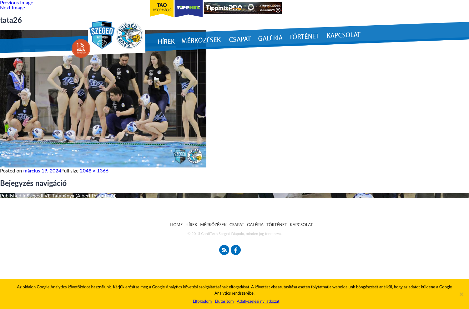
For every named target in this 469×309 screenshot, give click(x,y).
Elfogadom (202, 301)
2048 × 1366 (94, 170)
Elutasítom (224, 301)
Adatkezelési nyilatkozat (258, 301)
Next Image (12, 7)
